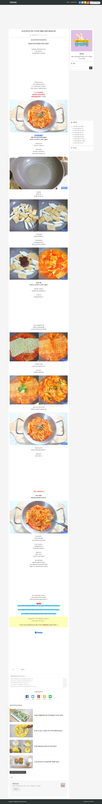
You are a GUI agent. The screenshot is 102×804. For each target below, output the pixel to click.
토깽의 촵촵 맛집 (79, 136)
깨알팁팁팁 (13, 2)
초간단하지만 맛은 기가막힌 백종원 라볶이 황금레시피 (39, 31)
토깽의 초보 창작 (78, 143)
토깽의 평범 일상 (78, 128)
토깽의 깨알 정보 (79, 141)
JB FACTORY (91, 801)
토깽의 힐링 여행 (79, 134)
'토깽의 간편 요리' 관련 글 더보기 (18, 772)
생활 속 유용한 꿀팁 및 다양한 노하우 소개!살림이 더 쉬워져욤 (26, 786)
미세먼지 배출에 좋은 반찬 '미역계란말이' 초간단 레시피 (21, 679)
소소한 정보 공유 (78, 126)
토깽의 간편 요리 (35, 35)
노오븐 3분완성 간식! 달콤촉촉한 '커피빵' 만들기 (20, 684)
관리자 (68, 2)
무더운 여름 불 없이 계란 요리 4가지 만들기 (19, 682)
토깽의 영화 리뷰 (78, 132)
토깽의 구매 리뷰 (79, 130)
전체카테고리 (74, 2)
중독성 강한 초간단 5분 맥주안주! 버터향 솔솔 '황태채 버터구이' (22, 686)
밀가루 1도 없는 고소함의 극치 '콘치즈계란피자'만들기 (21, 680)
